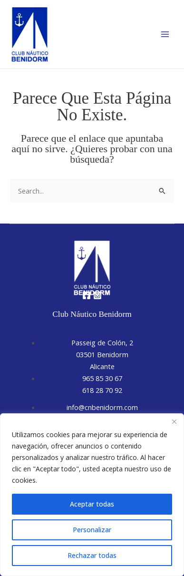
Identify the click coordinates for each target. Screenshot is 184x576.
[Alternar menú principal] (164, 34)
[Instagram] (97, 295)
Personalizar (92, 529)
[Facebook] (86, 295)
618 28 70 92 (102, 390)
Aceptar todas (92, 503)
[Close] (174, 421)
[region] (92, 494)
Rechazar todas (92, 555)
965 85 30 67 (102, 378)
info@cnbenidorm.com (102, 407)
